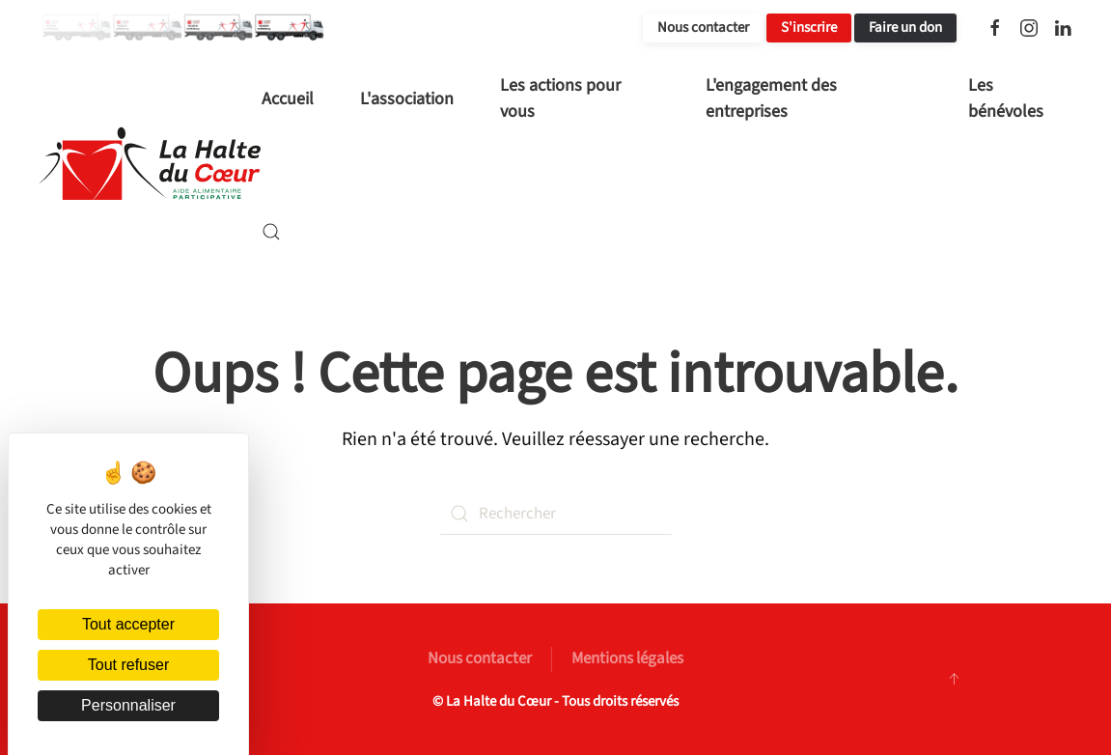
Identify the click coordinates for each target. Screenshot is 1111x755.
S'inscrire (809, 27)
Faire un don (905, 27)
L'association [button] (407, 99)
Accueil (288, 99)
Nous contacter (703, 27)
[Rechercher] (556, 513)
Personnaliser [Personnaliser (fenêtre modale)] (128, 705)
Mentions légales (627, 658)
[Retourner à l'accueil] (150, 165)
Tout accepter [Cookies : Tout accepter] (128, 624)
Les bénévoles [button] (1005, 98)
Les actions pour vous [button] (560, 98)
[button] (271, 231)
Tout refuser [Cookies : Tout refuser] (128, 665)
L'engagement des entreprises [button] (771, 98)
